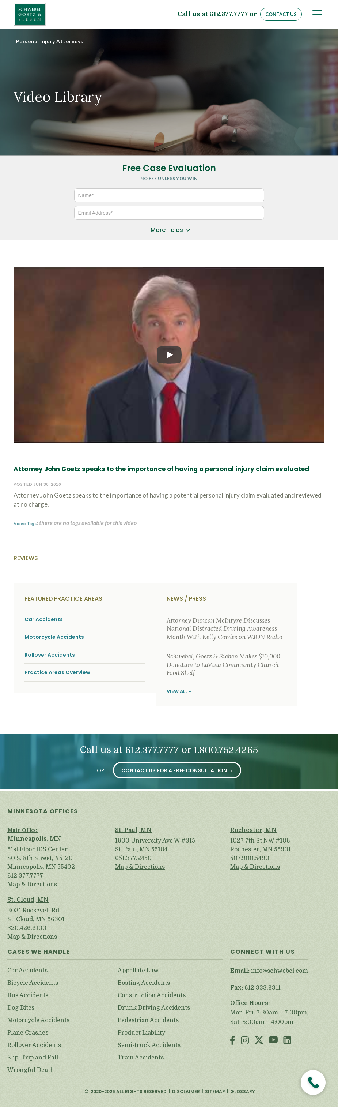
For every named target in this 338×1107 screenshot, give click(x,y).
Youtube (273, 1041)
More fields (167, 230)
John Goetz (55, 495)
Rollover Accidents (49, 655)
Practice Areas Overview (57, 672)
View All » (179, 691)
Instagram (244, 1041)
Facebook (232, 1041)
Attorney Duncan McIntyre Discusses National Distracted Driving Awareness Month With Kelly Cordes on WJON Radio (224, 628)
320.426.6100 (26, 928)
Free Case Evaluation (169, 168)
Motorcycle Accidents (54, 637)
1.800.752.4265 (226, 750)
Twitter (259, 1041)
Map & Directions (32, 884)
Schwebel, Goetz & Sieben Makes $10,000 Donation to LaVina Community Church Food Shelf (223, 664)
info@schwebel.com (279, 971)
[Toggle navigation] (317, 14)
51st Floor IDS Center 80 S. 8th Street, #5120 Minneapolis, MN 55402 (41, 858)
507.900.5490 (249, 858)
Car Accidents (43, 619)
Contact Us (281, 14)
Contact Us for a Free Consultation (174, 770)
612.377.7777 (228, 14)
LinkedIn (287, 1041)
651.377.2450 (133, 858)
